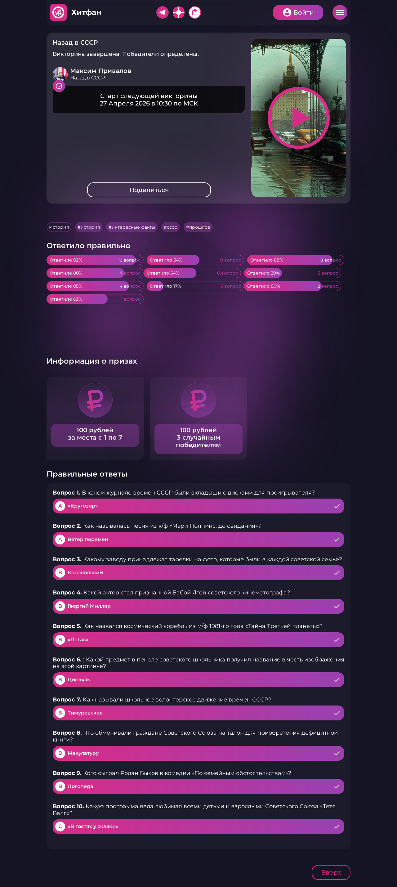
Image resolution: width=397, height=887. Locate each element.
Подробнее (149, 99)
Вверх (331, 872)
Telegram (162, 12)
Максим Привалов (100, 70)
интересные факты (133, 227)
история (90, 227)
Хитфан (86, 12)
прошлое (199, 227)
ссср (172, 227)
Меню (339, 12)
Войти (303, 12)
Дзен (178, 12)
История (59, 227)
